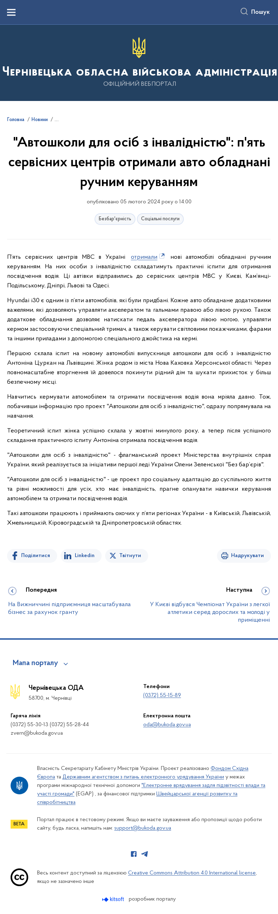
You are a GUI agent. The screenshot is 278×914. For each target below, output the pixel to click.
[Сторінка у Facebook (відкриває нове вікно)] (133, 854)
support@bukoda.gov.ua (142, 828)
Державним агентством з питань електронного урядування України (143, 777)
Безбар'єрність (115, 219)
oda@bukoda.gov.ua (167, 725)
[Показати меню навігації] (11, 12)
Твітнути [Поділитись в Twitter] (130, 555)
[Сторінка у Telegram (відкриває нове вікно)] (144, 854)
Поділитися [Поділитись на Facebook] (35, 555)
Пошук (260, 12)
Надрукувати (247, 555)
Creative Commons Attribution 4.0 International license (192, 873)
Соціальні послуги (160, 219)
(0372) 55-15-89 (162, 695)
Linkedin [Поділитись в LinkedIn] (85, 555)
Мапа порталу (35, 663)
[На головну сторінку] (139, 62)
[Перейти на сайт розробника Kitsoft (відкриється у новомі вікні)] (113, 899)
